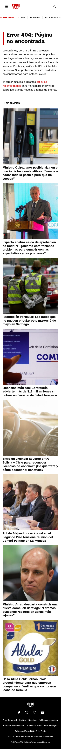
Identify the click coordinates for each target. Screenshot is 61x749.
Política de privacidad (48, 720)
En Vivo (22, 720)
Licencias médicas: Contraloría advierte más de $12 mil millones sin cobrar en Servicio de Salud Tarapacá (30, 391)
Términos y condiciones (13, 725)
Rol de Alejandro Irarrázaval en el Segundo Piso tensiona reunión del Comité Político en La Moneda (28, 537)
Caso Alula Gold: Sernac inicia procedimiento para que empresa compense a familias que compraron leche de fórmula (29, 684)
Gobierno (35, 17)
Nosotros (32, 720)
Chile (22, 17)
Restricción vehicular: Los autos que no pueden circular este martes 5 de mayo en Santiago (29, 320)
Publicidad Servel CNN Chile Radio (30, 731)
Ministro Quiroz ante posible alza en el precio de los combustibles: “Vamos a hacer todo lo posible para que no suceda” (30, 173)
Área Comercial (10, 720)
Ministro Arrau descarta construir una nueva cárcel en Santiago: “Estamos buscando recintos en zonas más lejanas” (30, 610)
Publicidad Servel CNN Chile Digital (42, 725)
